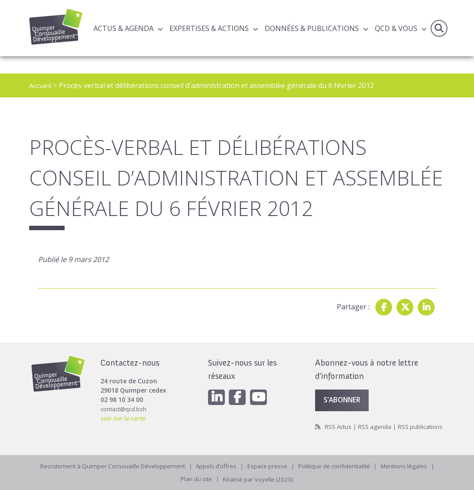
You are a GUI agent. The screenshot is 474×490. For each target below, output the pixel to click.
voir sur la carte (124, 406)
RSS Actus (339, 416)
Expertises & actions (209, 28)
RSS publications (338, 425)
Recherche (438, 28)
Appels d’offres (215, 465)
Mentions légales (410, 465)
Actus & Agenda (123, 28)
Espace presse (268, 465)
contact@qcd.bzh (125, 397)
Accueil (40, 85)
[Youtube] (261, 386)
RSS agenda (377, 416)
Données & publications (312, 28)
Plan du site (195, 479)
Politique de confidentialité (337, 465)
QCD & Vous (396, 28)
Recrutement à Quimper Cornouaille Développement (107, 465)
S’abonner (343, 389)
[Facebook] (239, 386)
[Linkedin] (217, 386)
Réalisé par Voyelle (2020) (259, 479)
